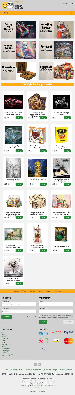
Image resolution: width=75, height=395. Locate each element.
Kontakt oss (57, 291)
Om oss (32, 291)
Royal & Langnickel (7, 355)
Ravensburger (5, 348)
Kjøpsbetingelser (16, 370)
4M (2, 332)
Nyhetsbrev (47, 370)
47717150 (47, 374)
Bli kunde (24, 291)
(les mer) (66, 317)
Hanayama (4, 338)
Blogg (55, 370)
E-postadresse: (43, 308)
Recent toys (5, 351)
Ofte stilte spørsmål (65, 370)
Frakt (6, 370)
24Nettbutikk (41, 391)
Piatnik (3, 346)
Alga (2, 334)
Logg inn (48, 291)
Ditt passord (5, 308)
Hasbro (3, 340)
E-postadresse (5, 301)
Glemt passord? (31, 317)
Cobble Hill (4, 336)
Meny (4, 13)
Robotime (4, 353)
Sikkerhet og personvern (32, 370)
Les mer (68, 321)
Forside (16, 291)
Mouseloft (4, 344)
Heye (3, 342)
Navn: (41, 301)
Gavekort (40, 291)
